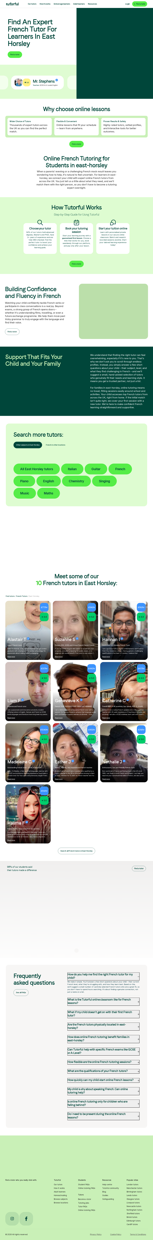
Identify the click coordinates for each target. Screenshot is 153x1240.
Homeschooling (60, 1195)
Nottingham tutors (134, 1210)
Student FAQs (84, 1184)
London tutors (132, 1184)
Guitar (95, 469)
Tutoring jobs (83, 1203)
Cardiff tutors (132, 1224)
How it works (45, 4)
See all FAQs (21, 992)
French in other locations (55, 445)
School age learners (62, 4)
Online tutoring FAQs (86, 1188)
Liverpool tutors (133, 1203)
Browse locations (61, 1203)
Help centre (107, 1184)
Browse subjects (61, 1199)
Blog (104, 1192)
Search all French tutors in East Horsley (76, 851)
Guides (105, 1195)
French (120, 469)
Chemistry (76, 481)
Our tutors (32, 4)
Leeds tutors (132, 1195)
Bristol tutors (132, 1217)
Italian (72, 469)
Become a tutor (84, 1199)
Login (127, 4)
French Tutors (21, 596)
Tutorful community (110, 1188)
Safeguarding (108, 1199)
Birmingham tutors (134, 1192)
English (48, 481)
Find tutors (10, 596)
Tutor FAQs (82, 1206)
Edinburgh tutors (134, 1221)
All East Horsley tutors (36, 469)
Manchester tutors (134, 1188)
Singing (104, 481)
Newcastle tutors (134, 1206)
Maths (48, 493)
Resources (92, 4)
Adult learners (79, 4)
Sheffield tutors (133, 1213)
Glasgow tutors (133, 1199)
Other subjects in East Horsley (28, 445)
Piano (24, 481)
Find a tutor (15, 54)
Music (24, 493)
